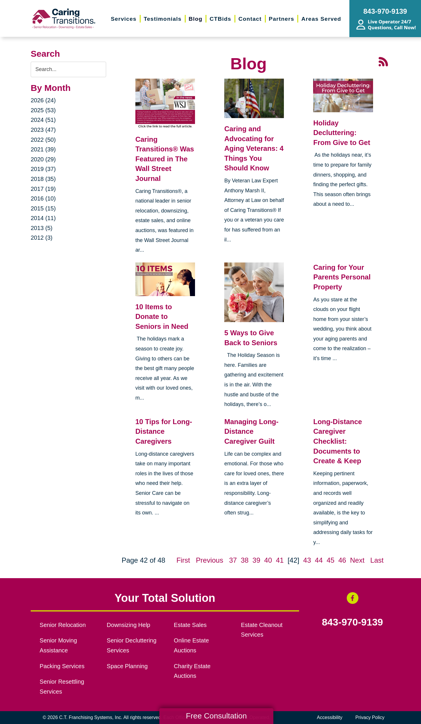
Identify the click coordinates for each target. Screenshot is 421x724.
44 (319, 560)
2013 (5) (42, 228)
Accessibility (329, 717)
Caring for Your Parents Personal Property (341, 277)
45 (330, 560)
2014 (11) (43, 218)
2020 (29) (43, 159)
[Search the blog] (68, 69)
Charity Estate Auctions (192, 671)
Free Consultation (216, 715)
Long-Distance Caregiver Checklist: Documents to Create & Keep (337, 441)
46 (342, 560)
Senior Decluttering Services (131, 645)
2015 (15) (43, 208)
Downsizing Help (128, 625)
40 (268, 560)
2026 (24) (43, 100)
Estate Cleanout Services (261, 630)
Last (377, 560)
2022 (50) (43, 139)
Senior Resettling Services (62, 686)
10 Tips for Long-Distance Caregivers (163, 431)
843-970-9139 (352, 622)
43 (307, 560)
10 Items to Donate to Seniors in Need (161, 316)
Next (357, 560)
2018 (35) (43, 179)
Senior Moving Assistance (58, 645)
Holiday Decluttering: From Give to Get (341, 132)
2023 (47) (43, 130)
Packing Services (62, 666)
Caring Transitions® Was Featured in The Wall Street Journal (164, 158)
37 (233, 560)
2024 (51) (43, 120)
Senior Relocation (63, 625)
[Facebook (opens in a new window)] (352, 598)
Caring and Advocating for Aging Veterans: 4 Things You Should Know (254, 148)
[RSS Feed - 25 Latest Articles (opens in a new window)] (383, 61)
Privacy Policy (369, 717)
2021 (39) (43, 149)
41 (280, 560)
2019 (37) (43, 169)
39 (256, 560)
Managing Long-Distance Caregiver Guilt (251, 431)
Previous (209, 560)
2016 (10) (43, 198)
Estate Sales (190, 625)
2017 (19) (43, 189)
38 (245, 560)
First (183, 560)
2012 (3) (42, 237)
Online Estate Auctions (191, 645)
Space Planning (127, 666)
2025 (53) (43, 110)
